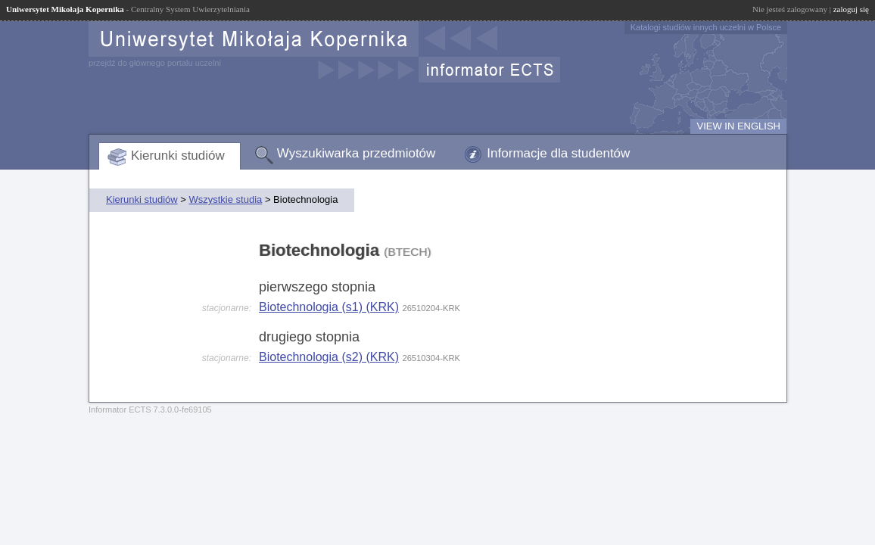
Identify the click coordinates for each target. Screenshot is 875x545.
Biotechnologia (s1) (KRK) (329, 307)
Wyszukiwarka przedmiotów (356, 153)
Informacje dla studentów (558, 153)
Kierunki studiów (178, 155)
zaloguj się (851, 9)
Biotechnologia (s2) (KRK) (329, 356)
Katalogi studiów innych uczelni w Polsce (706, 27)
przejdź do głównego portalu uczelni (155, 62)
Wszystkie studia (225, 199)
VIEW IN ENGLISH (738, 126)
